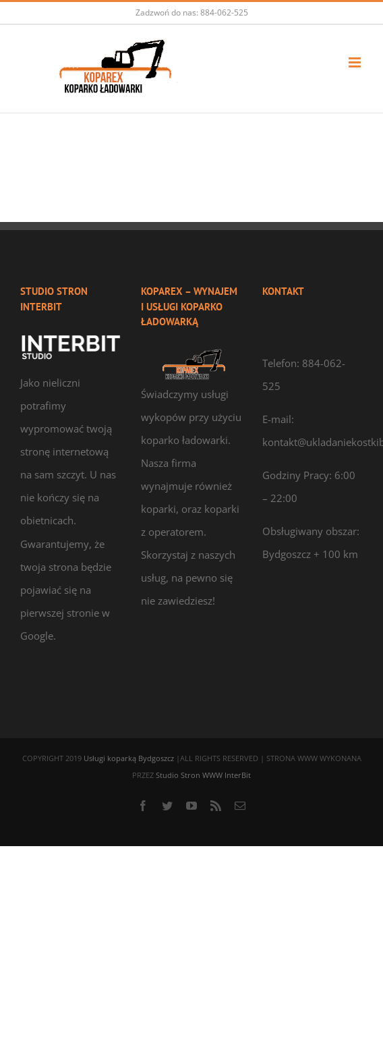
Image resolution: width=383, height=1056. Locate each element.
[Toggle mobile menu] (356, 62)
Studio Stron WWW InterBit (203, 775)
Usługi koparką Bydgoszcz (130, 758)
